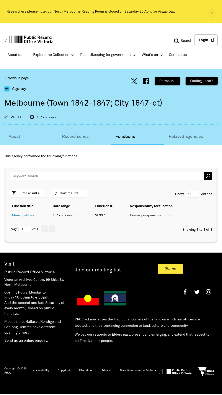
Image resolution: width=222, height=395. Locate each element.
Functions (125, 136)
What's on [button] (150, 55)
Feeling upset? (201, 81)
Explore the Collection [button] (51, 55)
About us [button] (15, 55)
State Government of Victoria (137, 370)
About (14, 136)
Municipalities (23, 215)
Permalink (167, 81)
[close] (212, 13)
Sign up (170, 268)
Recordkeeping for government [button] (105, 55)
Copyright (64, 370)
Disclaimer (86, 370)
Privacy (106, 370)
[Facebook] (185, 292)
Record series (75, 136)
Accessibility (41, 370)
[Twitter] (196, 292)
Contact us (178, 55)
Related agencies (186, 136)
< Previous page (16, 78)
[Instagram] (208, 292)
